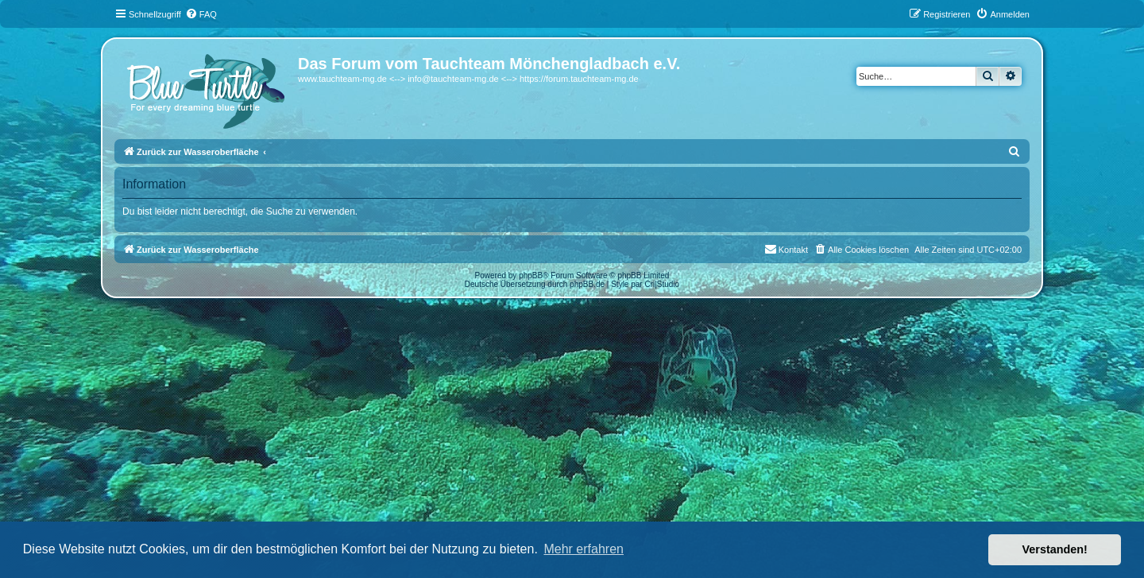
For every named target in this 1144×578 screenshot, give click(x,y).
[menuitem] (201, 14)
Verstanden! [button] (1055, 549)
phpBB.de (587, 284)
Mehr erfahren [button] (583, 549)
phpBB (531, 275)
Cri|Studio (661, 284)
